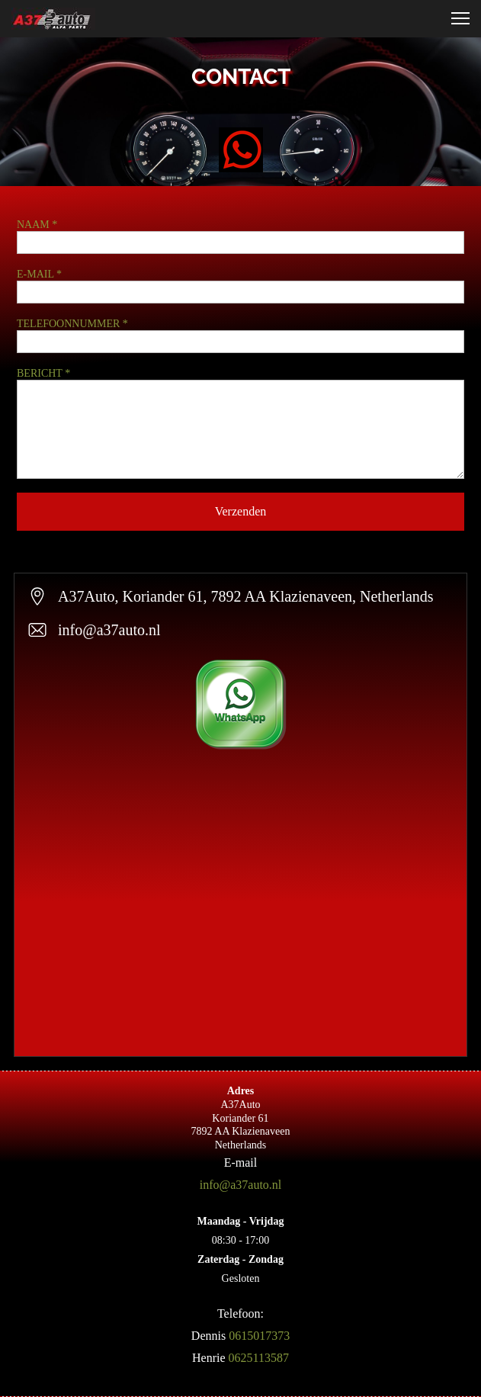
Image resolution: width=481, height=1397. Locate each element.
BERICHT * (43, 373)
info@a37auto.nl (241, 1184)
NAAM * (37, 224)
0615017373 (259, 1335)
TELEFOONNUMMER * (72, 323)
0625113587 (259, 1357)
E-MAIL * (39, 274)
